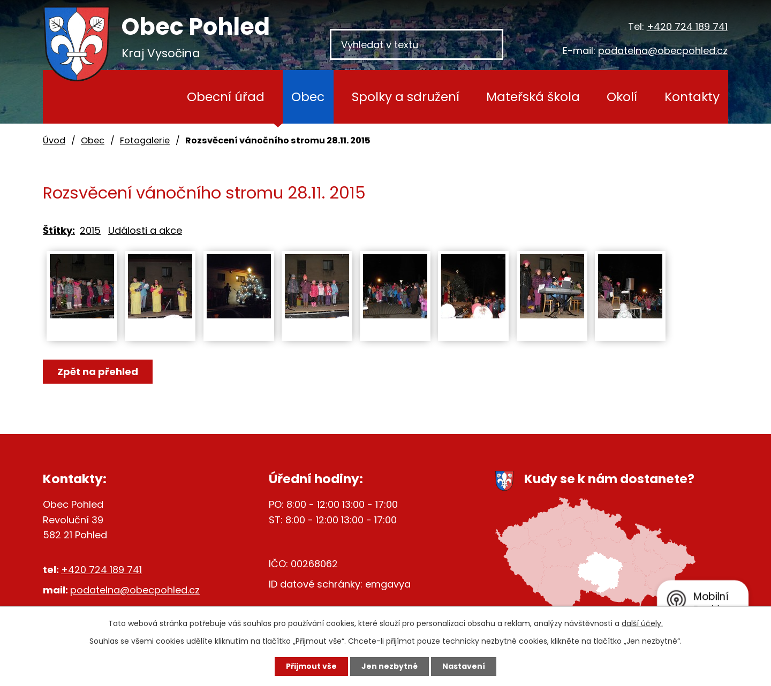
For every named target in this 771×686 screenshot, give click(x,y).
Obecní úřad (225, 96)
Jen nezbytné (389, 666)
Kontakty (692, 96)
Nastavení (463, 666)
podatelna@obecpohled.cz (663, 50)
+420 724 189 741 (687, 26)
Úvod (144, 97)
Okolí (622, 96)
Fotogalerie (145, 140)
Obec (307, 96)
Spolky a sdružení (405, 96)
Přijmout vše (311, 666)
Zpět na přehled (97, 371)
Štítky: (59, 230)
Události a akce (145, 230)
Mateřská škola (533, 96)
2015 (90, 230)
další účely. (642, 623)
